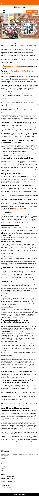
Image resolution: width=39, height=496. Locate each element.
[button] (4, 11)
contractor (12, 61)
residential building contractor (28, 161)
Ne (16, 61)
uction (7, 61)
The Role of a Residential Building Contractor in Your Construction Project (19, 26)
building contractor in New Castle (10, 66)
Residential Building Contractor (17, 72)
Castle (19, 61)
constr (4, 61)
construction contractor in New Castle (19, 155)
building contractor (25, 79)
